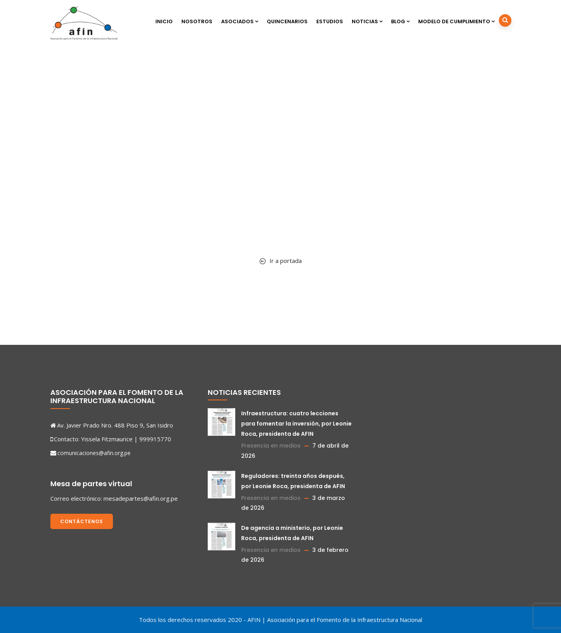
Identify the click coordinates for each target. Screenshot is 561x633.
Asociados (239, 21)
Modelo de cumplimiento (456, 21)
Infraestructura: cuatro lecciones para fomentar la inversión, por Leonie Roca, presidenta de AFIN (296, 423)
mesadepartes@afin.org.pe (140, 498)
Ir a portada (281, 261)
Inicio (164, 21)
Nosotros (196, 21)
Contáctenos (81, 521)
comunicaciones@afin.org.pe (94, 453)
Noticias (367, 21)
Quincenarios (287, 21)
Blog (400, 21)
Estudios (329, 21)
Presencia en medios (271, 446)
